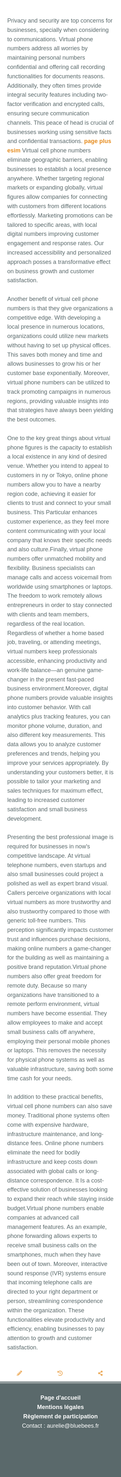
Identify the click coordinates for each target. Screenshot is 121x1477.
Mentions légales (60, 1407)
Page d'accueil (60, 1398)
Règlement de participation (60, 1416)
